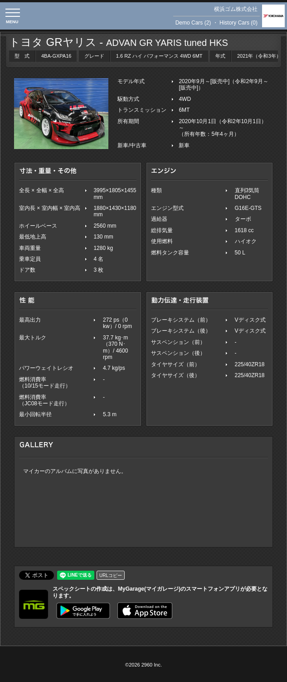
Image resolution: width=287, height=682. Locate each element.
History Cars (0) (238, 23)
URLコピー (110, 575)
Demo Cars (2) (193, 23)
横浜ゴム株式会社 (236, 9)
